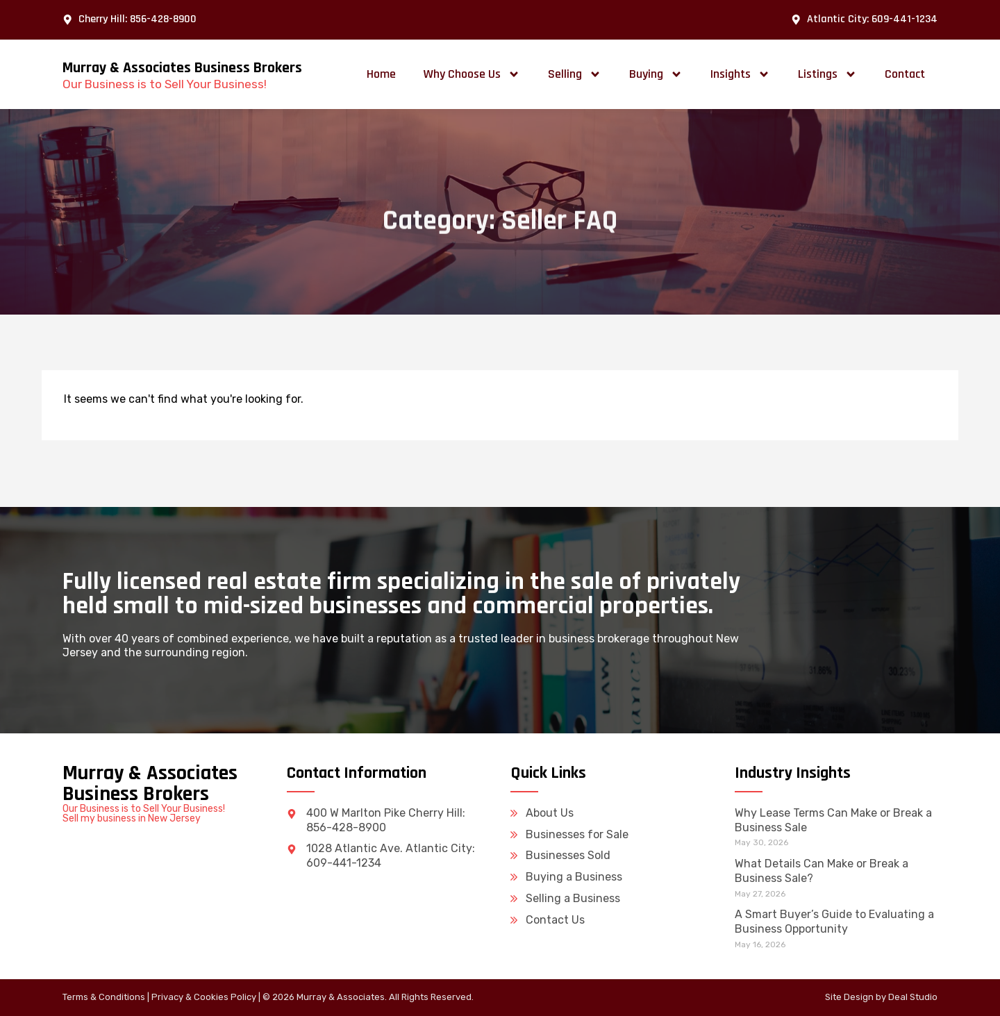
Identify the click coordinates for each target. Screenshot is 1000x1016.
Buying (656, 74)
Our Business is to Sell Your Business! (164, 84)
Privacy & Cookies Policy (203, 997)
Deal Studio (913, 997)
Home (381, 74)
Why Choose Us (472, 74)
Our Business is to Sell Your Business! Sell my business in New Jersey (143, 813)
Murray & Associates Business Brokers (182, 68)
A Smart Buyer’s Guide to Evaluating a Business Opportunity (834, 921)
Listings (827, 74)
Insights (740, 74)
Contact (905, 74)
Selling (574, 74)
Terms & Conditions (103, 997)
